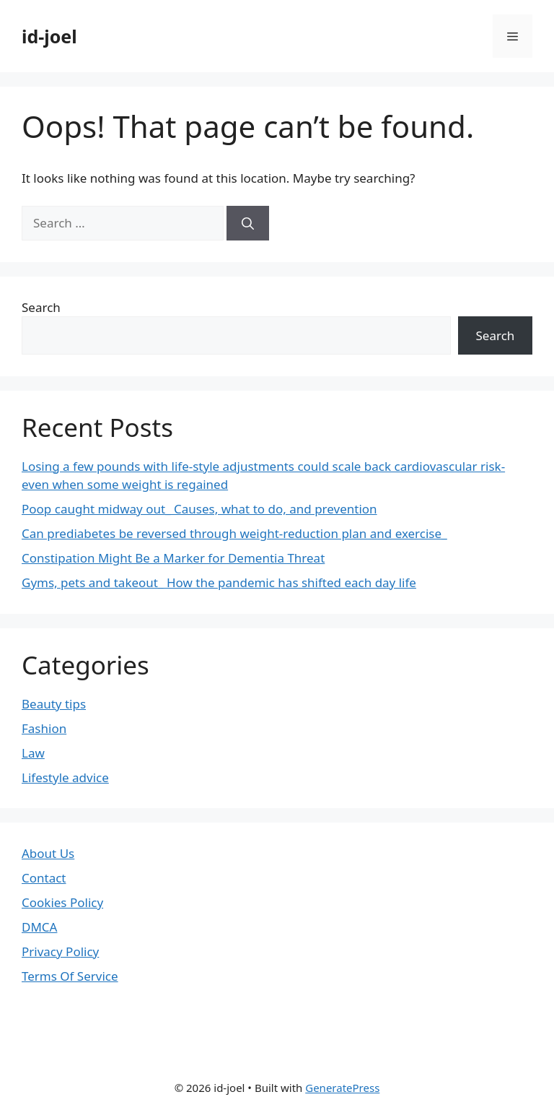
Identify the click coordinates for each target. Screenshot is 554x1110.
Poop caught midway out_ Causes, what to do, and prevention (199, 508)
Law (33, 753)
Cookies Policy (62, 902)
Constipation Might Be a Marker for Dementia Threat (173, 558)
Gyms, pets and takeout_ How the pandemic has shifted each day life (219, 582)
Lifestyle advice (65, 777)
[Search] (248, 223)
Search (41, 307)
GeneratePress (342, 1087)
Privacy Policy (60, 951)
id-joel (49, 36)
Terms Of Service (70, 976)
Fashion (44, 728)
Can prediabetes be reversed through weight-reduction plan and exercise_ (234, 533)
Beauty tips (54, 703)
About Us (48, 853)
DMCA (39, 927)
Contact (44, 878)
